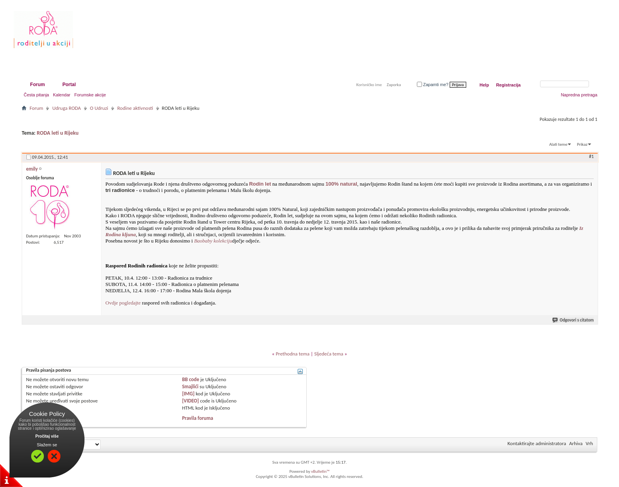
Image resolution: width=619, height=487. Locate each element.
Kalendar (61, 94)
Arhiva (576, 443)
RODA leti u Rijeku (58, 133)
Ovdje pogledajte (123, 303)
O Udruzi (99, 108)
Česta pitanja (36, 94)
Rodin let (260, 184)
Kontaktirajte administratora (537, 443)
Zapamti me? (432, 84)
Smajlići (190, 386)
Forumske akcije (90, 94)
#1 (591, 156)
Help (484, 85)
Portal (69, 84)
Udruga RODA (66, 108)
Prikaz (582, 144)
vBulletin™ (320, 471)
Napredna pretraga (579, 94)
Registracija (508, 85)
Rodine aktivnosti (135, 108)
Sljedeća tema (328, 354)
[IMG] (188, 394)
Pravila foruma (197, 418)
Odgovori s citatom (573, 320)
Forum (37, 84)
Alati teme (558, 144)
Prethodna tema (293, 354)
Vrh (589, 443)
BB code (190, 379)
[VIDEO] (190, 401)
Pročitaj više (47, 436)
